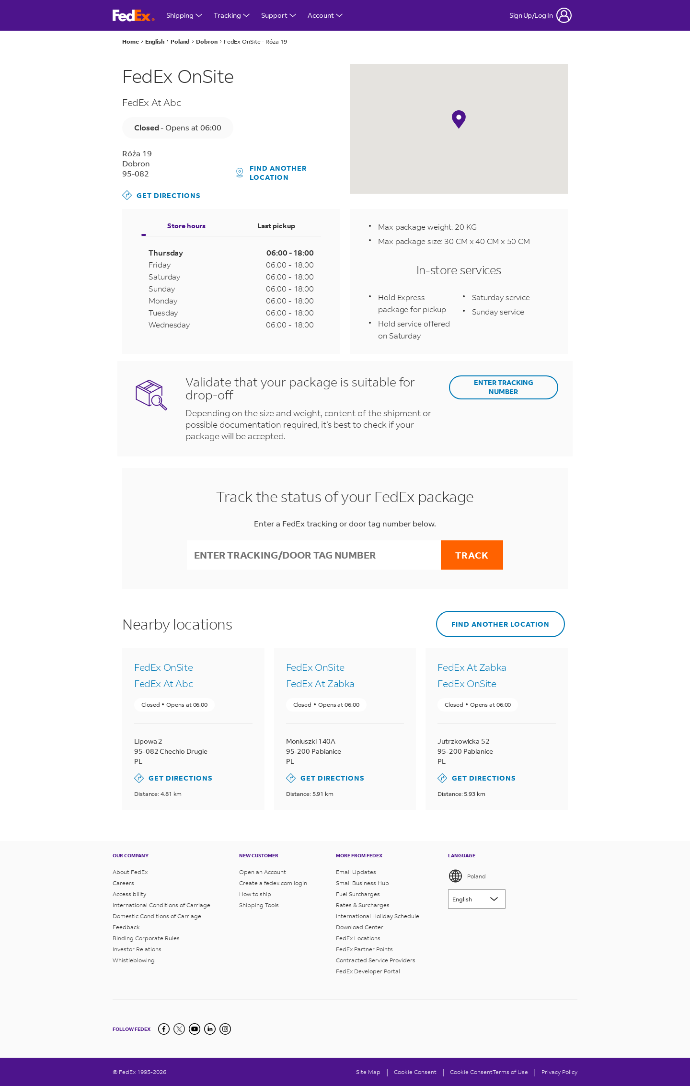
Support (278, 15)
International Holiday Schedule (377, 916)
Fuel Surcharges (358, 894)
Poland (467, 876)
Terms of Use (510, 1071)
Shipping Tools (259, 905)
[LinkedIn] (210, 1029)
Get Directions (161, 195)
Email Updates (356, 872)
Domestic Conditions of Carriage (157, 916)
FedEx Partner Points (364, 949)
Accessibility (129, 894)
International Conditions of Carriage (161, 905)
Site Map (368, 1071)
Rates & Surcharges (363, 905)
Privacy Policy (559, 1071)
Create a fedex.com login (273, 883)
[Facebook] (164, 1029)
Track (472, 555)
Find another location (271, 172)
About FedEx (130, 872)
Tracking (232, 15)
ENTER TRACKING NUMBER (503, 387)
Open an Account (262, 872)
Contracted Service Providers (375, 960)
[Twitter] (179, 1029)
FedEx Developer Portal (368, 971)
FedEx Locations (358, 938)
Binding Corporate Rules (146, 938)
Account (325, 15)
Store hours (186, 225)
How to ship (255, 894)
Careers (123, 883)
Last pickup (276, 225)
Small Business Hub (362, 883)
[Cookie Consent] (415, 1071)
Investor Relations (137, 949)
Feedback (126, 927)
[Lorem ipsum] (477, 899)
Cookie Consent (471, 1071)
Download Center (359, 927)
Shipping (184, 15)
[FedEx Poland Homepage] (134, 16)
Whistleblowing (134, 960)
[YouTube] (194, 1029)
